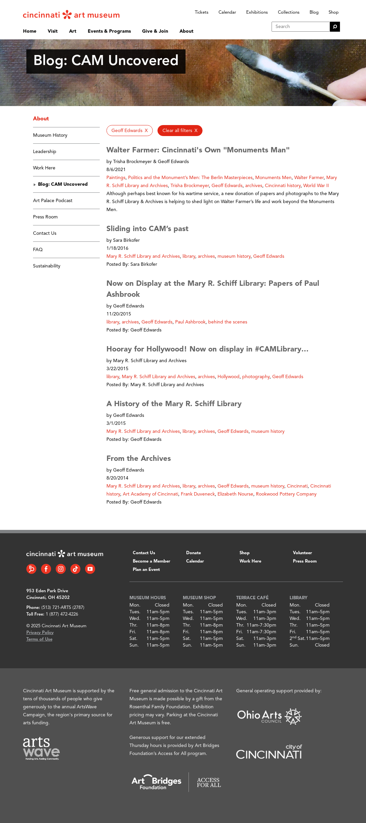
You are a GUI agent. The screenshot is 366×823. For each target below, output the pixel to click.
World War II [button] (316, 185)
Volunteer (302, 553)
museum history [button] (234, 256)
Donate (193, 553)
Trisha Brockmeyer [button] (189, 185)
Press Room (45, 217)
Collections (289, 12)
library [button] (188, 256)
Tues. (134, 612)
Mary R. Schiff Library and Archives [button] (143, 256)
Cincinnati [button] (297, 486)
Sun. (134, 645)
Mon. (134, 605)
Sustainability (46, 266)
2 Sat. (298, 638)
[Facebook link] (46, 569)
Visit (53, 31)
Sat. (133, 638)
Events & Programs (109, 31)
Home (29, 31)
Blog (314, 12)
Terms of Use (39, 639)
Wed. (134, 618)
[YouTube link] (90, 569)
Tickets (202, 12)
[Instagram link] (61, 569)
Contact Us (44, 233)
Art (72, 31)
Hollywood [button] (229, 376)
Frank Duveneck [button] (198, 494)
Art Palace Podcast (52, 200)
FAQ (38, 249)
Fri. (132, 632)
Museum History (50, 135)
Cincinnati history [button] (283, 185)
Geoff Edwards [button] (227, 185)
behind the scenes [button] (227, 322)
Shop (334, 12)
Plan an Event (146, 570)
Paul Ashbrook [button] (190, 322)
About (186, 31)
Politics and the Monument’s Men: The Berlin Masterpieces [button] (190, 177)
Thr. (133, 625)
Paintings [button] (115, 177)
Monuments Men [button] (273, 177)
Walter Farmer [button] (309, 177)
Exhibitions (257, 12)
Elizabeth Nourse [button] (235, 494)
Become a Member (151, 561)
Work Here (44, 168)
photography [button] (256, 376)
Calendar (227, 12)
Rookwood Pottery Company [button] (286, 494)
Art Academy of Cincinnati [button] (150, 494)
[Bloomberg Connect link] (31, 569)
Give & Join (155, 31)
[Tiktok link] (75, 569)
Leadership (44, 151)
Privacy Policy (40, 633)
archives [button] (253, 185)
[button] (129, 130)
